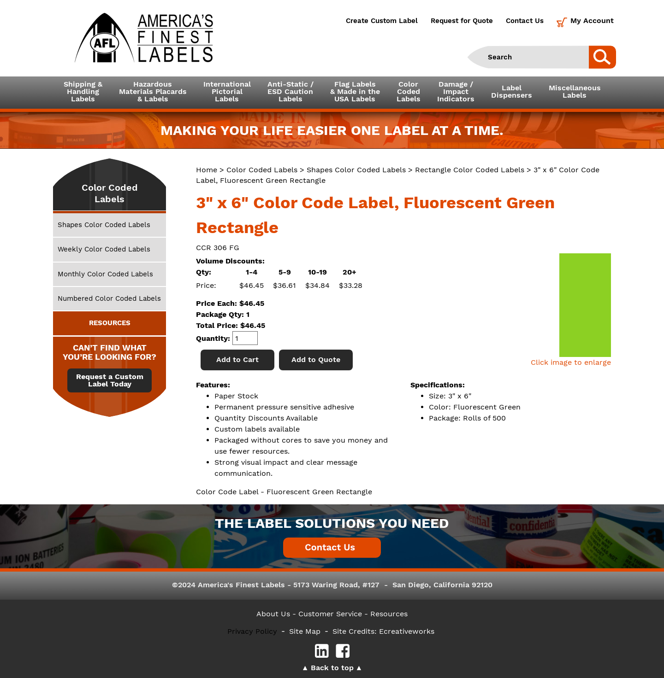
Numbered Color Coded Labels (109, 298)
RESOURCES (109, 323)
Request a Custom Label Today (109, 380)
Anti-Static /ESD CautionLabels (290, 91)
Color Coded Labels (261, 169)
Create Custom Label (382, 21)
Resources (389, 613)
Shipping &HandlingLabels (83, 91)
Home (206, 169)
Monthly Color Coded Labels (105, 274)
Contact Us (525, 21)
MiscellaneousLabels (575, 91)
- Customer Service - (330, 613)
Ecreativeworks (406, 631)
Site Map (304, 631)
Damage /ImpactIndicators (455, 91)
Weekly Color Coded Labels (104, 249)
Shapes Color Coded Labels (356, 169)
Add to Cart (237, 359)
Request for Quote (462, 21)
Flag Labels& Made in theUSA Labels (355, 91)
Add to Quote (315, 359)
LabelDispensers (511, 91)
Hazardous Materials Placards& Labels (153, 91)
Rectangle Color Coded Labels (469, 169)
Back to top (332, 667)
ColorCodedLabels (409, 91)
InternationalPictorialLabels (227, 91)
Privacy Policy (252, 631)
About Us (273, 613)
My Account (592, 20)
